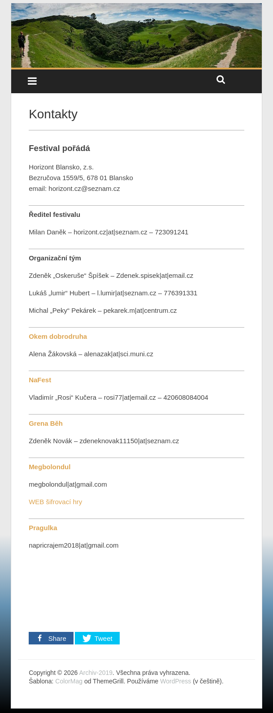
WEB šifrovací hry (55, 502)
